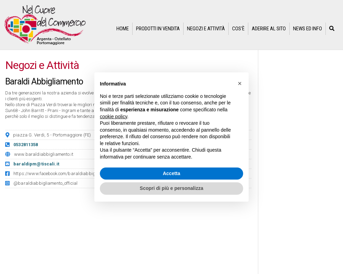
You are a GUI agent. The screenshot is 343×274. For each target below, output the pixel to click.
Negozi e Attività (206, 29)
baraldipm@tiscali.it (36, 163)
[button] (239, 83)
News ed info (307, 29)
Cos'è (238, 29)
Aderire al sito (269, 29)
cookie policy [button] (113, 116)
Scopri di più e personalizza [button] (171, 188)
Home (122, 29)
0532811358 (25, 144)
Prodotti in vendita (158, 29)
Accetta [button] (171, 173)
